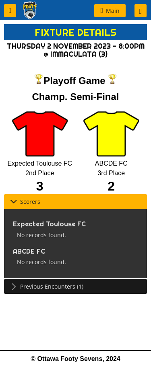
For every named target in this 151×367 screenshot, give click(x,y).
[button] (10, 10)
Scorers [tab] (25, 201)
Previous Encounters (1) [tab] (46, 286)
